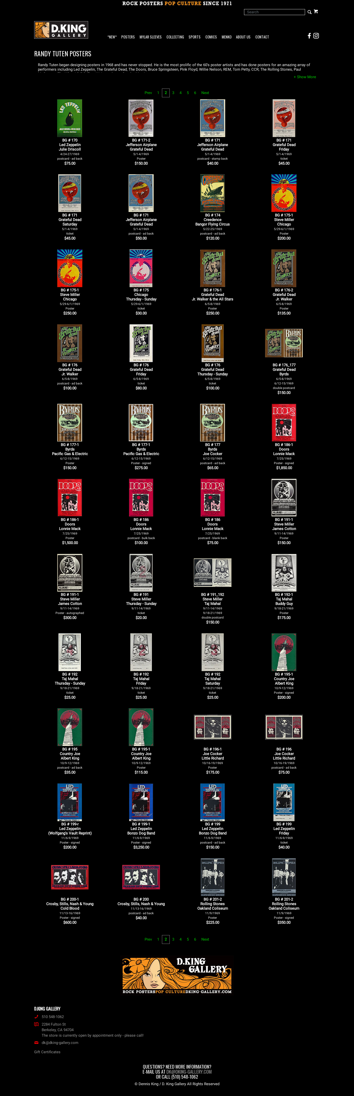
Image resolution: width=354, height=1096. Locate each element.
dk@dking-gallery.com (56, 1042)
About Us (243, 37)
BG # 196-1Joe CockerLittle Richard (213, 758)
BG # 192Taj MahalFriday (141, 683)
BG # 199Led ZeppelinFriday (284, 833)
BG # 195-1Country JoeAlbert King (284, 683)
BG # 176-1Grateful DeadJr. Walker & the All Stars (212, 299)
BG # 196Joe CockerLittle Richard (284, 758)
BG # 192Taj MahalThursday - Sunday (70, 683)
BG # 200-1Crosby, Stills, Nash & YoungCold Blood (69, 908)
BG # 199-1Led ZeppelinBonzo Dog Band (141, 833)
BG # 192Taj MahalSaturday (212, 683)
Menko (226, 37)
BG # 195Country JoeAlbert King (69, 758)
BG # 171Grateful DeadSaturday (69, 224)
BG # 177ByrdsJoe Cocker (212, 454)
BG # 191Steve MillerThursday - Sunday (141, 603)
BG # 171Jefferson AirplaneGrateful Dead (212, 149)
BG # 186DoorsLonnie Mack (141, 528)
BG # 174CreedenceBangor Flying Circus (212, 224)
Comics (211, 37)
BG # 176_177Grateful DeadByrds (284, 376)
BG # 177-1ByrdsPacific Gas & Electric (70, 454)
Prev (148, 93)
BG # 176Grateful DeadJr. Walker (69, 374)
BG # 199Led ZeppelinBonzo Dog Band (212, 833)
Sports (195, 37)
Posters (128, 37)
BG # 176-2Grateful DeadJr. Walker (284, 299)
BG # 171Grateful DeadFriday (284, 149)
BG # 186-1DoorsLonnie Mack (284, 454)
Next (205, 93)
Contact (262, 37)
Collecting (175, 37)
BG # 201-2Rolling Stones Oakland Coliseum (212, 908)
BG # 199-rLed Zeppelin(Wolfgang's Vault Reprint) (70, 833)
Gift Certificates (47, 1052)
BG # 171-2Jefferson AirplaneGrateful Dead (141, 149)
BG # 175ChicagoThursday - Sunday (141, 299)
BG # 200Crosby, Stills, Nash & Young (141, 906)
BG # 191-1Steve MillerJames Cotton (284, 528)
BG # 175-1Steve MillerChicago (284, 224)
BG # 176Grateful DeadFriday (141, 374)
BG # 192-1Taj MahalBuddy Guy (283, 603)
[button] (305, 77)
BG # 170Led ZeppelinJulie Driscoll (69, 149)
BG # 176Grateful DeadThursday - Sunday (212, 374)
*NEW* (112, 37)
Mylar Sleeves (151, 37)
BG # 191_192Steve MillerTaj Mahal (212, 605)
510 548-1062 (49, 1017)
